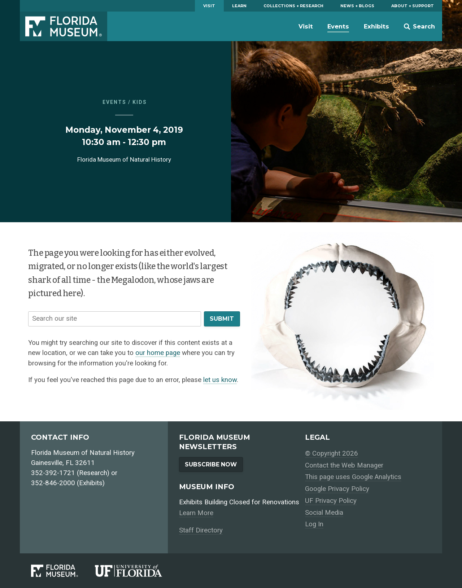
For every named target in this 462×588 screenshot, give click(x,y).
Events (338, 26)
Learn (239, 5)
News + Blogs (357, 5)
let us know (220, 380)
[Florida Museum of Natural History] (63, 571)
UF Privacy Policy (331, 501)
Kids (139, 102)
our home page (157, 353)
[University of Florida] (137, 571)
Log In (314, 524)
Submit (222, 318)
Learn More (196, 513)
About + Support (412, 5)
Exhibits (376, 26)
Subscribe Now (211, 464)
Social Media (324, 513)
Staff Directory (201, 530)
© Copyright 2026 (331, 453)
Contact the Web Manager (344, 465)
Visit (209, 5)
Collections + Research (293, 5)
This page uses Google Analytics (353, 477)
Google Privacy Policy (337, 489)
